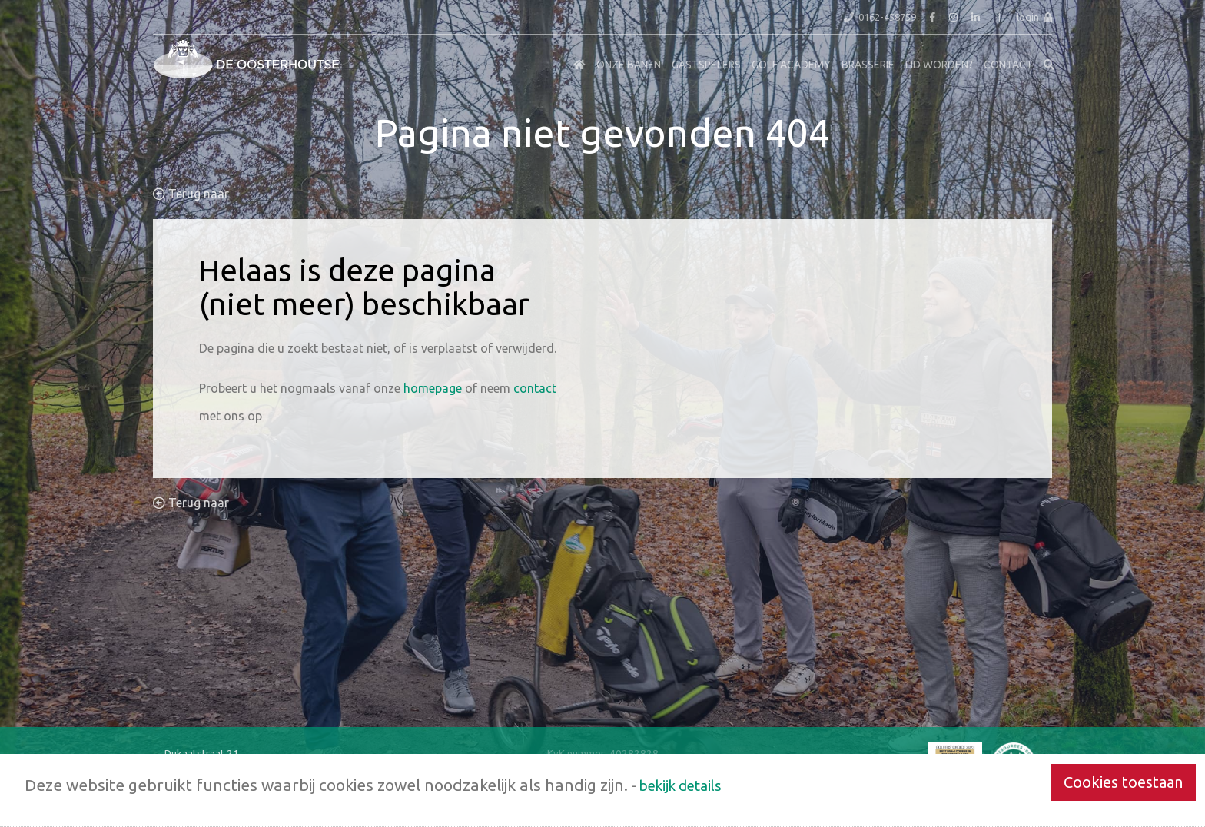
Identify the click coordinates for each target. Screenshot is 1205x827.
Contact (1008, 64)
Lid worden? (939, 64)
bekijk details (680, 785)
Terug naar (191, 194)
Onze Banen (628, 64)
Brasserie (868, 64)
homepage (432, 388)
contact (534, 388)
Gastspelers (706, 64)
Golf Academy (791, 64)
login (1034, 17)
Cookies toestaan (1123, 782)
